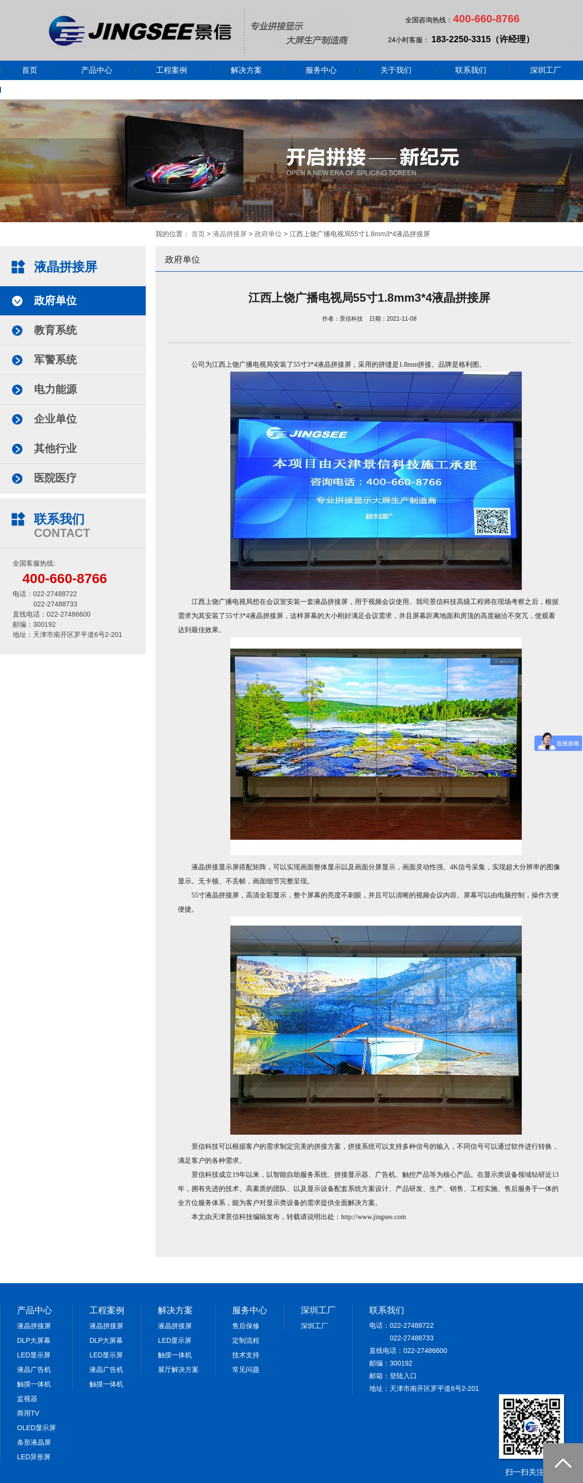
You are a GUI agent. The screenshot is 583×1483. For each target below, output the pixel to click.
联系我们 (470, 70)
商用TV (28, 1413)
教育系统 (55, 330)
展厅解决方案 (178, 1369)
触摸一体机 (34, 1384)
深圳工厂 (545, 70)
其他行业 (55, 448)
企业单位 (55, 419)
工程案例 (171, 70)
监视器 (27, 1398)
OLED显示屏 (36, 1428)
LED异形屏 (34, 1457)
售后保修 (245, 1326)
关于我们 (396, 70)
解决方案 (246, 70)
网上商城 (37, 89)
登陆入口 (403, 1376)
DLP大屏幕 (34, 1340)
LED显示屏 (34, 1355)
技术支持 (245, 1355)
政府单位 (268, 234)
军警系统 (55, 360)
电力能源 (55, 389)
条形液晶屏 (34, 1442)
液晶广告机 (34, 1369)
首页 (29, 70)
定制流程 (245, 1340)
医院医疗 (55, 478)
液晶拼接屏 (230, 234)
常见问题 (245, 1369)
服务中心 (321, 70)
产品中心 (96, 70)
